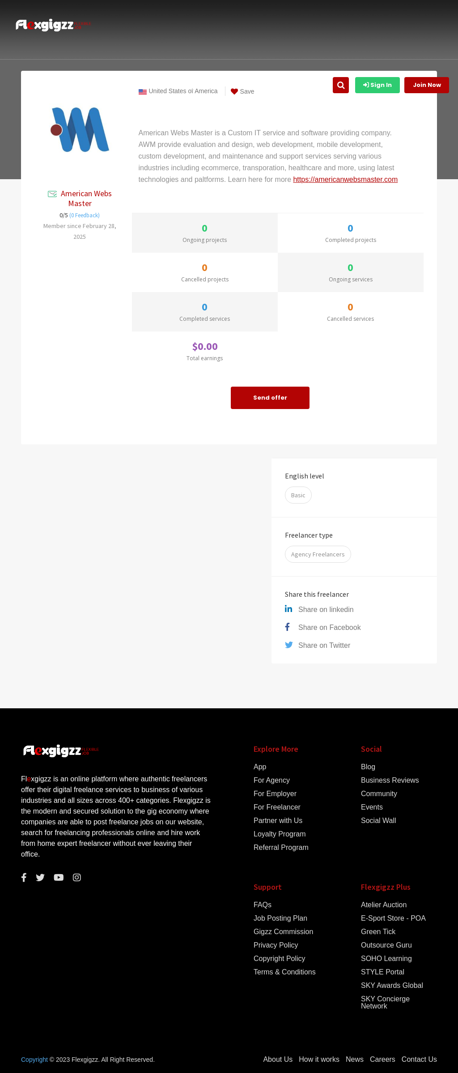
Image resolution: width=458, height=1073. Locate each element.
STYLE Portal (382, 972)
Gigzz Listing (204, 86)
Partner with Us (278, 820)
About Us (109, 86)
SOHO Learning (386, 958)
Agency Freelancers (318, 554)
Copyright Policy (279, 958)
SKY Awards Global (392, 985)
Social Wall (378, 820)
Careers (382, 1059)
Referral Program (281, 847)
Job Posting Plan (280, 918)
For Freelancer (277, 807)
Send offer (270, 397)
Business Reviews (390, 780)
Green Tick (378, 931)
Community (379, 793)
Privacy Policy (276, 945)
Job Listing (252, 86)
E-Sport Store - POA (393, 918)
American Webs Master (86, 198)
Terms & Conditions (285, 972)
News (355, 1059)
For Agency (272, 780)
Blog (368, 767)
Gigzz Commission (283, 931)
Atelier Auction (384, 905)
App (260, 767)
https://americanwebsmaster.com (345, 179)
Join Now (427, 85)
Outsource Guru (386, 945)
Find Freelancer (301, 86)
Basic (298, 495)
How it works (153, 86)
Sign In (377, 85)
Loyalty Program (280, 834)
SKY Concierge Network (385, 1002)
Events (372, 807)
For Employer (275, 793)
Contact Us (419, 1059)
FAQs (262, 905)
